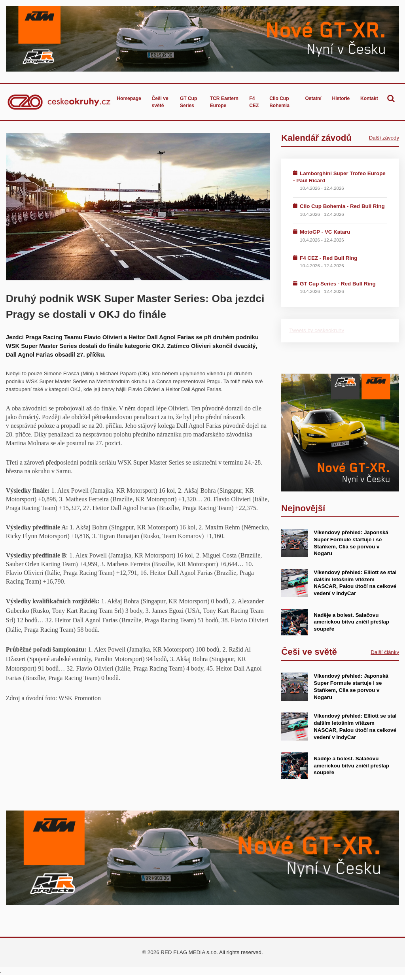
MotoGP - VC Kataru (325, 232)
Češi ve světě (160, 102)
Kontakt (369, 98)
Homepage (129, 98)
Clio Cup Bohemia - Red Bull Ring (342, 206)
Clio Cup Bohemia (279, 102)
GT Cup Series (188, 102)
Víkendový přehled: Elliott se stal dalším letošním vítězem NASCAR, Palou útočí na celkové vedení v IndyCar (355, 582)
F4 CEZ (254, 102)
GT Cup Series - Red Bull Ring (338, 284)
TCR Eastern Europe (224, 102)
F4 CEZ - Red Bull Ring (328, 258)
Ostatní (313, 98)
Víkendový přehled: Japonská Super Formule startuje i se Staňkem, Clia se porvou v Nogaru (351, 686)
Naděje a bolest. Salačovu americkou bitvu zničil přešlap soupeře (351, 622)
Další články (385, 652)
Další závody (384, 138)
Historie (341, 98)
